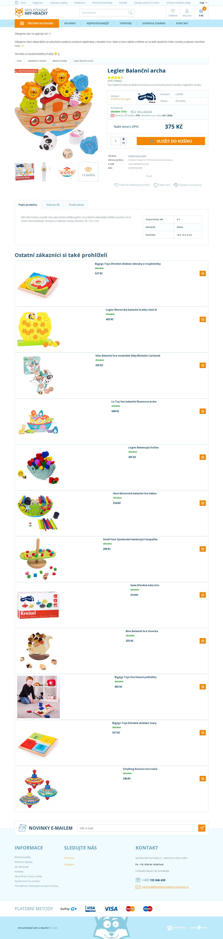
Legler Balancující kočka (143, 447)
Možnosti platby (23, 857)
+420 (150, 880)
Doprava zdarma (153, 23)
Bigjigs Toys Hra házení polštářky (135, 677)
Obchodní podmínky (102, 2)
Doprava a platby (58, 2)
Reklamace (79, 2)
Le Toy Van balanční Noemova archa (134, 401)
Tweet (149, 176)
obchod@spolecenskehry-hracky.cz (162, 887)
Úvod (20, 2)
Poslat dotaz (76, 204)
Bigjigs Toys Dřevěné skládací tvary (134, 723)
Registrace (38, 2)
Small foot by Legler (120, 99)
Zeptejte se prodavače (188, 185)
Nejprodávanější (98, 23)
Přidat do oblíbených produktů (132, 185)
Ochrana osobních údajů (178, 2)
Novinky (70, 23)
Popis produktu (28, 204)
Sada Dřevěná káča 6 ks (144, 585)
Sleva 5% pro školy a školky (28, 876)
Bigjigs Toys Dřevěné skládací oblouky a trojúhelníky (128, 263)
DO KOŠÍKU (171, 141)
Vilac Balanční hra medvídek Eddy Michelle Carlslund (127, 355)
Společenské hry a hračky (27, 881)
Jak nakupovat (22, 866)
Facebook (69, 857)
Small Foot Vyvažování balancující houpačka (130, 539)
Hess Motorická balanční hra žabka (134, 493)
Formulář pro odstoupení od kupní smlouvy (36, 885)
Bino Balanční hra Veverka (142, 631)
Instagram (69, 864)
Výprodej (126, 23)
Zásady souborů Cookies (146, 2)
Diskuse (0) (53, 204)
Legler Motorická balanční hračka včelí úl (131, 309)
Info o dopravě (141, 111)
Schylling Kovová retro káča (140, 769)
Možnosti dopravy (24, 861)
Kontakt (123, 2)
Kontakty (19, 871)
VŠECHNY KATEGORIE (36, 23)
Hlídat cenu (162, 185)
